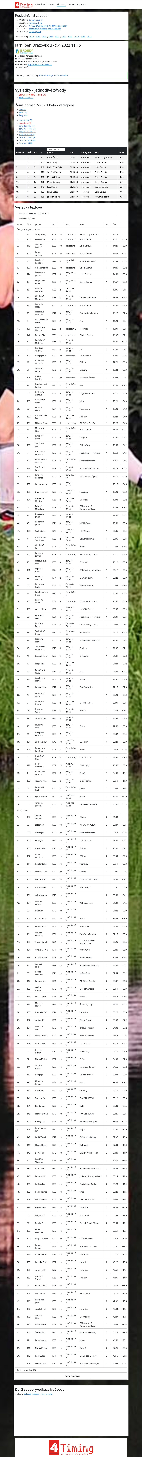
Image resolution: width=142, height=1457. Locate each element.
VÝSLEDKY (61, 4)
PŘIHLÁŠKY (40, 4)
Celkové (42, 75)
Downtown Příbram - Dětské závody (45, 28)
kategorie (51, 75)
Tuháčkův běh (35, 23)
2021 (63, 36)
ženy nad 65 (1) (26, 143)
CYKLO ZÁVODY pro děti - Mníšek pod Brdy (48, 26)
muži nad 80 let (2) (27, 140)
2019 (76, 36)
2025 (38, 36)
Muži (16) (23, 112)
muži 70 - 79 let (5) (27, 137)
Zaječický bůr (35, 31)
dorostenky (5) (25, 120)
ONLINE (71, 4)
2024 (44, 36)
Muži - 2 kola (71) (26, 97)
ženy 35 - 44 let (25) (27, 128)
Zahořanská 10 (36, 20)
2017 (89, 36)
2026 (31, 36)
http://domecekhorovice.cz (40, 64)
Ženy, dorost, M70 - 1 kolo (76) (32, 94)
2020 (70, 36)
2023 (51, 36)
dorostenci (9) (25, 123)
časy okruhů (62, 75)
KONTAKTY (81, 4)
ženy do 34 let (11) (27, 126)
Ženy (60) (23, 115)
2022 (57, 36)
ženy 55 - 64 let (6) (27, 134)
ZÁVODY (51, 4)
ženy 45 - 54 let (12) (27, 131)
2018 (83, 36)
